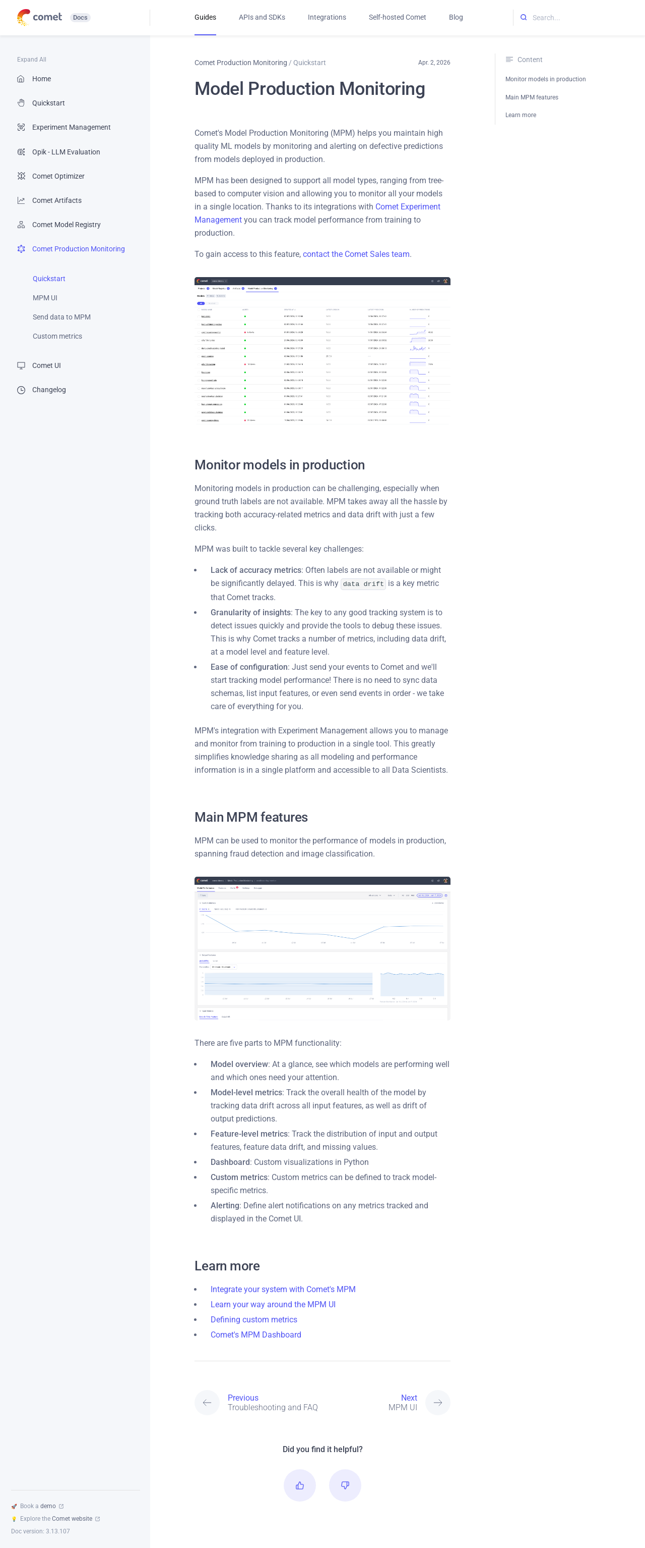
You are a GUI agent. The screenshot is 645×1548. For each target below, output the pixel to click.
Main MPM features (531, 97)
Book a (37, 1506)
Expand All (31, 59)
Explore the (55, 1518)
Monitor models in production (545, 79)
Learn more (520, 115)
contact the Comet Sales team (356, 254)
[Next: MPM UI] (386, 1401)
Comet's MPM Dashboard (256, 1334)
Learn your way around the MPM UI (273, 1303)
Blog (456, 17)
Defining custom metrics (254, 1318)
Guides (205, 17)
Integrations (327, 17)
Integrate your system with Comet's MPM (283, 1288)
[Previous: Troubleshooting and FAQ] (258, 1401)
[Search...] (579, 18)
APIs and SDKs (262, 17)
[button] (300, 1484)
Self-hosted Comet (397, 17)
